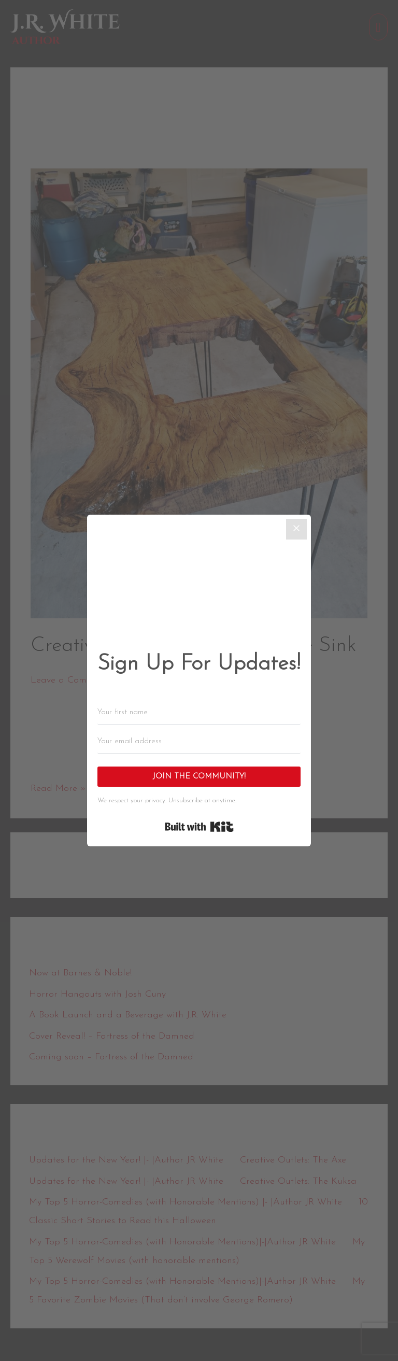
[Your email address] (199, 742)
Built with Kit (199, 826)
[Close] (296, 529)
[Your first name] (199, 713)
